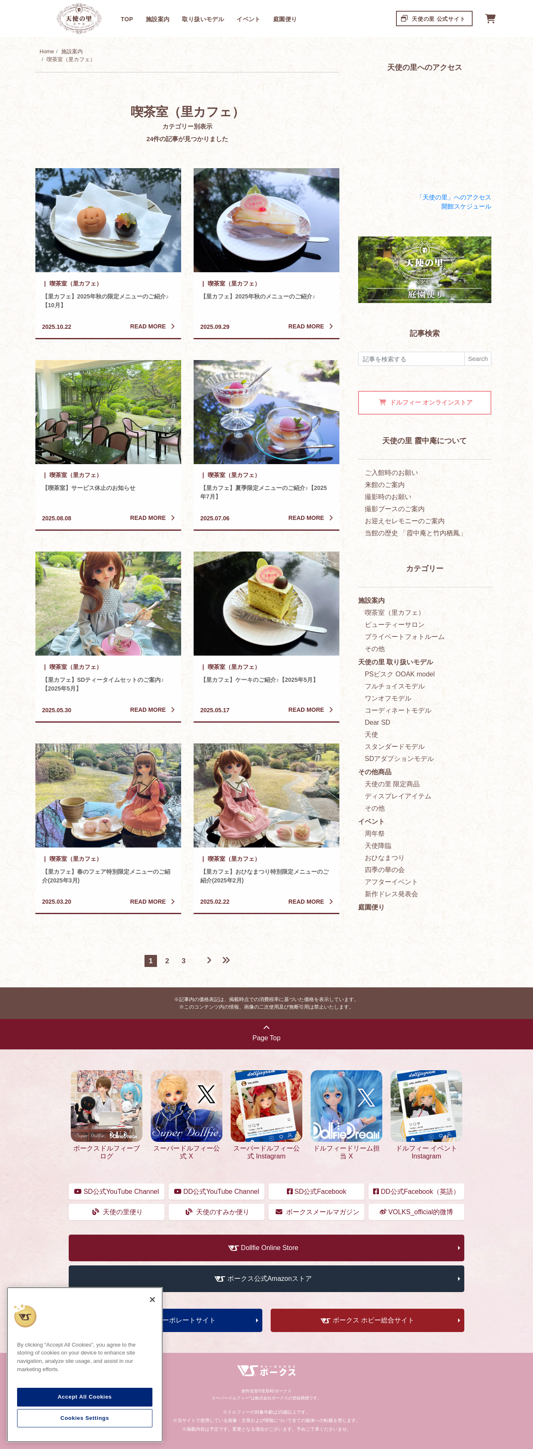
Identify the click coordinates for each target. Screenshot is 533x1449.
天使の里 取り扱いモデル (395, 662)
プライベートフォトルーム (405, 636)
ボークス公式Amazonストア (269, 1278)
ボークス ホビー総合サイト (373, 1320)
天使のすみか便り (217, 1211)
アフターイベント (391, 881)
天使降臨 (378, 845)
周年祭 (375, 833)
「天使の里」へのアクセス (453, 197)
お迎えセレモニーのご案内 (405, 520)
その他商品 (374, 771)
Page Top (266, 1032)
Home (47, 51)
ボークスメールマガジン (317, 1211)
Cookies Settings (84, 1418)
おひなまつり (385, 857)
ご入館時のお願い (391, 472)
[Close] (152, 1299)
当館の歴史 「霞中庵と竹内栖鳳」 (415, 533)
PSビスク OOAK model (400, 674)
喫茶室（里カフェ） (71, 59)
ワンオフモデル (388, 698)
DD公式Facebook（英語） (416, 1191)
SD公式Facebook (316, 1191)
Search (478, 358)
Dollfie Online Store (270, 1247)
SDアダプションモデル (399, 758)
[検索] (411, 359)
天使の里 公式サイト (433, 18)
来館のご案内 (385, 484)
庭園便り (285, 19)
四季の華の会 (385, 869)
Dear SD (377, 722)
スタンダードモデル (395, 746)
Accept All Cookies (84, 1397)
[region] (85, 1365)
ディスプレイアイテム (398, 796)
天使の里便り (117, 1211)
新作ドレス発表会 (391, 893)
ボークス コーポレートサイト (171, 1320)
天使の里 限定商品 (392, 784)
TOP (127, 19)
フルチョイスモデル (395, 686)
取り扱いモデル (203, 19)
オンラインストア (426, 402)
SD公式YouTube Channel (116, 1191)
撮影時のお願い (388, 496)
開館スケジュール (466, 206)
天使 (371, 734)
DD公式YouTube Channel (216, 1191)
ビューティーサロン (395, 624)
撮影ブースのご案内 (395, 508)
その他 (375, 648)
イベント (249, 19)
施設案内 (158, 19)
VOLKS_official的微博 (416, 1211)
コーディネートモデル (398, 710)
